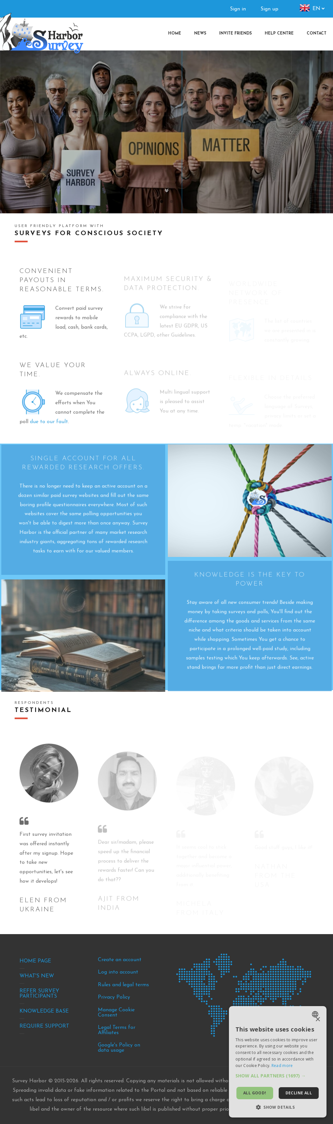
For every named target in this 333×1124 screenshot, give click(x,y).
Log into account (118, 972)
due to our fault (49, 434)
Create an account (119, 959)
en (316, 8)
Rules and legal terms (123, 985)
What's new (37, 976)
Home (174, 34)
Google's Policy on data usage (119, 1048)
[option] (166, 131)
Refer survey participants (39, 994)
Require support (44, 1026)
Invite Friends (235, 34)
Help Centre (279, 34)
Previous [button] (13, 132)
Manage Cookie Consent (116, 1012)
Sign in (238, 9)
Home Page (35, 961)
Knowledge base (44, 1011)
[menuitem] (316, 34)
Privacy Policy (114, 997)
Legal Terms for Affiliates (116, 1030)
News (200, 34)
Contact (316, 34)
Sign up (269, 9)
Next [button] (320, 132)
